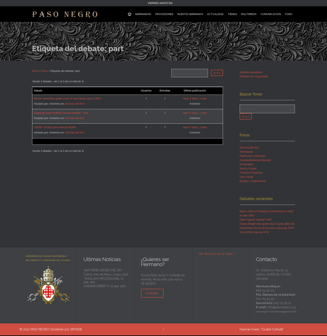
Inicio (35, 70)
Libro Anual (246, 177)
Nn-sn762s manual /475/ (254, 232)
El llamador (246, 164)
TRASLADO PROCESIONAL (102, 279)
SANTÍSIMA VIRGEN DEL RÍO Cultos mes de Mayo (102, 273)
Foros (44, 70)
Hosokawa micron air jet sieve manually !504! (267, 228)
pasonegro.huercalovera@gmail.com (276, 312)
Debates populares (251, 72)
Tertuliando (246, 152)
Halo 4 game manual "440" (256, 220)
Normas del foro (74, 103)
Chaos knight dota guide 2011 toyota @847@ (267, 224)
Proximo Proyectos (251, 173)
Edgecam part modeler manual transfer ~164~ (61, 112)
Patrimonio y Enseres (252, 156)
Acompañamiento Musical (255, 160)
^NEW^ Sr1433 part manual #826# (55, 127)
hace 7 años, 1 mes (195, 98)
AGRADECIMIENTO (96, 286)
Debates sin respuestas (254, 76)
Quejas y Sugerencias (253, 181)
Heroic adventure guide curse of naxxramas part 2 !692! (67, 98)
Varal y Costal (248, 169)
